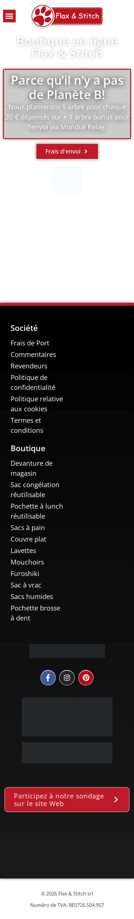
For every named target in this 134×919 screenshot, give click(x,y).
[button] (9, 16)
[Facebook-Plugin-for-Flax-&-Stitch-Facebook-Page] (67, 849)
